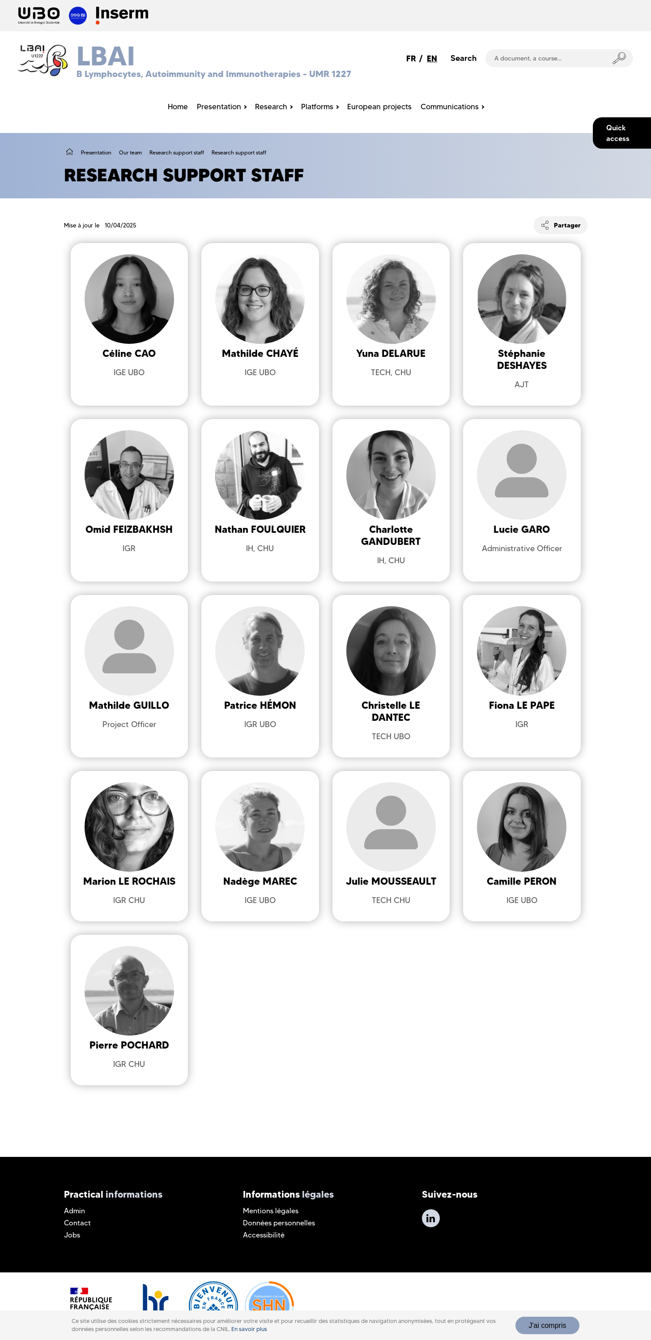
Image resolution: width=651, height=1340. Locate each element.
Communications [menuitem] (450, 106)
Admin (74, 1211)
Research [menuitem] (271, 106)
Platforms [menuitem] (317, 106)
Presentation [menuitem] (219, 106)
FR (411, 58)
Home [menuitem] (178, 106)
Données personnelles (279, 1223)
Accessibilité (264, 1235)
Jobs (72, 1235)
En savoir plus (249, 1329)
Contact (77, 1223)
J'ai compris (547, 1325)
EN (432, 58)
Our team (130, 152)
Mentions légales (270, 1211)
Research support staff (176, 152)
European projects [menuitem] (379, 106)
